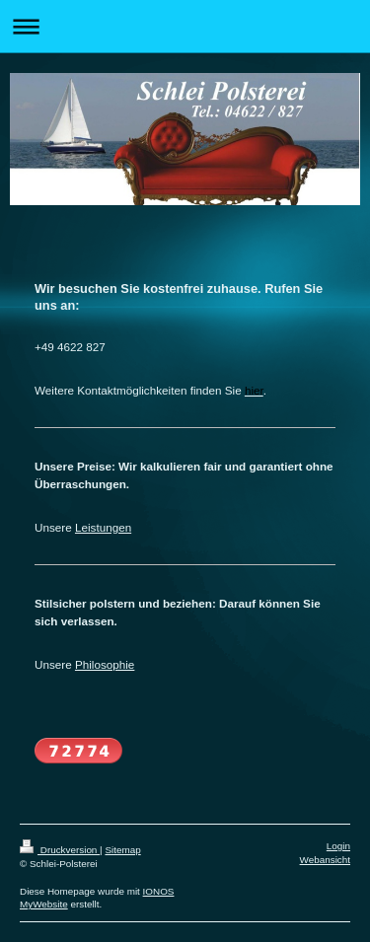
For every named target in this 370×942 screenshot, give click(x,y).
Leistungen (103, 527)
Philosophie (104, 664)
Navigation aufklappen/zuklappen (185, 26)
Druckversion (60, 849)
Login (338, 845)
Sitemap (122, 849)
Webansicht (325, 859)
